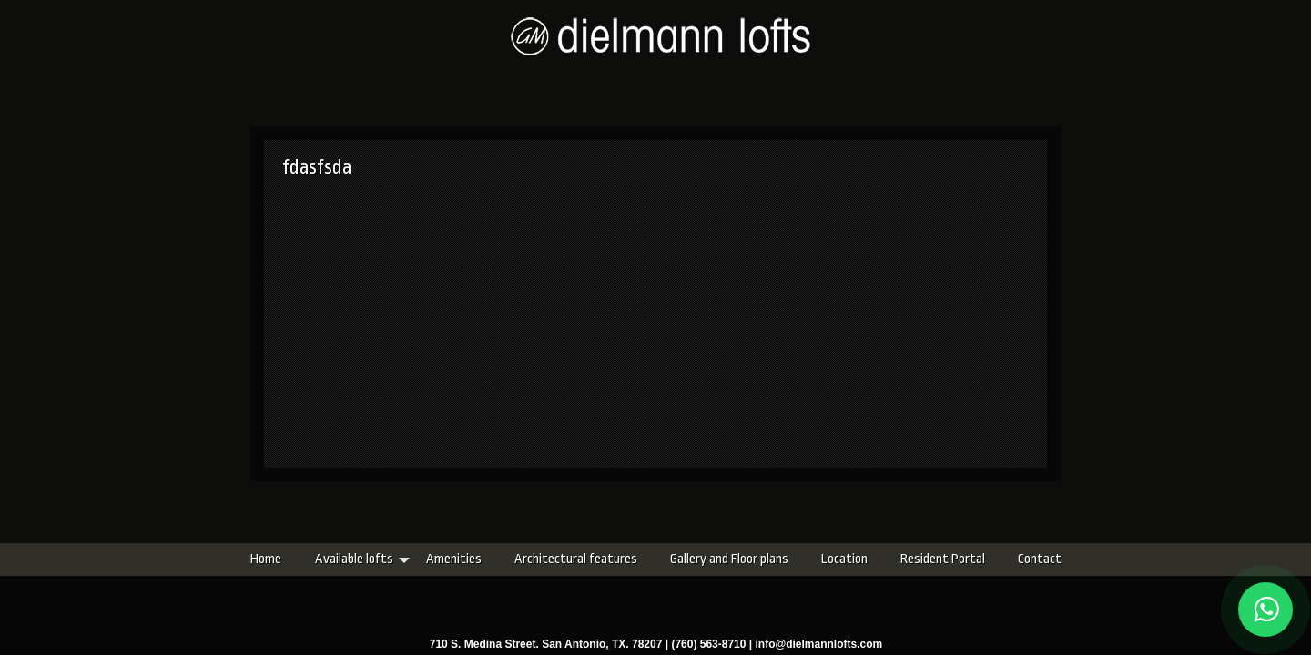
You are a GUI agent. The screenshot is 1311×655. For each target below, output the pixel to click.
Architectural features (468, 559)
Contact (932, 559)
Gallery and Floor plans (622, 559)
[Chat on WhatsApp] (1265, 609)
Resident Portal (835, 559)
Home (158, 559)
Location (737, 559)
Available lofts (247, 559)
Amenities (346, 559)
